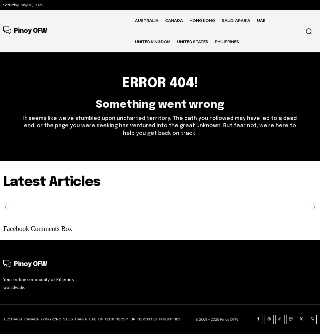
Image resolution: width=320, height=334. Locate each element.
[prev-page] (8, 207)
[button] (309, 31)
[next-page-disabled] (311, 207)
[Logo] (25, 31)
